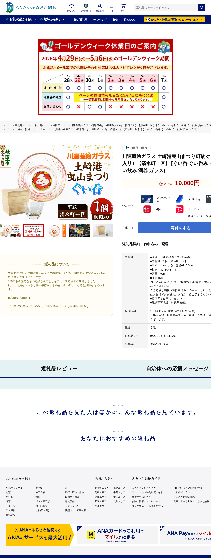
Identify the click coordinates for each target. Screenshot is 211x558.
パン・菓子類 (42, 501)
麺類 (37, 496)
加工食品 (40, 492)
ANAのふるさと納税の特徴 (188, 487)
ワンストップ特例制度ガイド (147, 492)
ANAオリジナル (14, 487)
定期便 (39, 487)
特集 (115, 19)
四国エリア (100, 501)
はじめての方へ (182, 492)
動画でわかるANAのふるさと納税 (191, 501)
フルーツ (10, 506)
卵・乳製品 (41, 506)
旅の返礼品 (80, 19)
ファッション (72, 506)
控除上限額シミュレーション (147, 501)
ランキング (99, 19)
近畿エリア (100, 496)
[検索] (201, 7)
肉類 (8, 492)
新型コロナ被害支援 (75, 510)
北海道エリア (102, 487)
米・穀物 (10, 510)
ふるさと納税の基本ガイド (146, 487)
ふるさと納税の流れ (184, 496)
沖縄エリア (100, 506)
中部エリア (119, 492)
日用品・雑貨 (72, 496)
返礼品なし (12, 515)
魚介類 (9, 496)
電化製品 (70, 501)
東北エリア (119, 487)
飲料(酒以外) (42, 510)
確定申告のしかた (141, 496)
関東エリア (100, 492)
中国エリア (119, 496)
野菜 (8, 501)
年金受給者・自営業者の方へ (147, 506)
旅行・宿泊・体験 (74, 492)
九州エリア (119, 501)
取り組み (129, 19)
